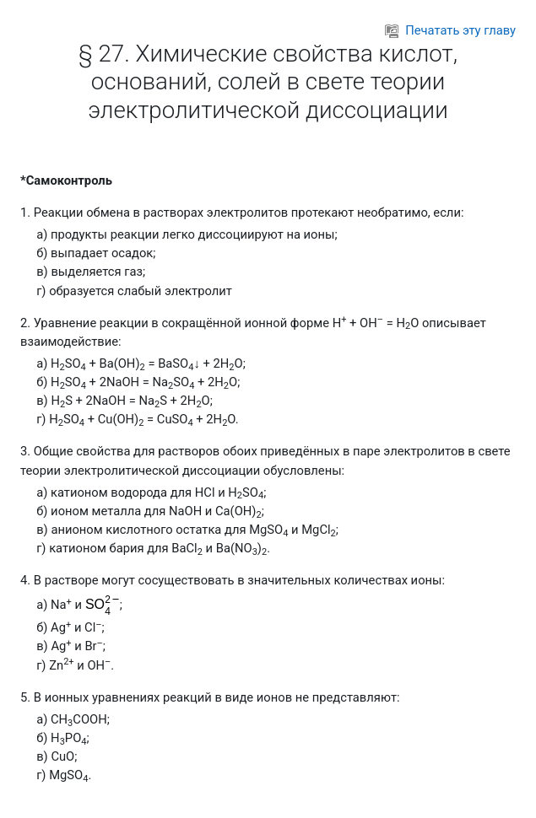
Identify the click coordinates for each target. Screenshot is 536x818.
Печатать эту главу (450, 30)
